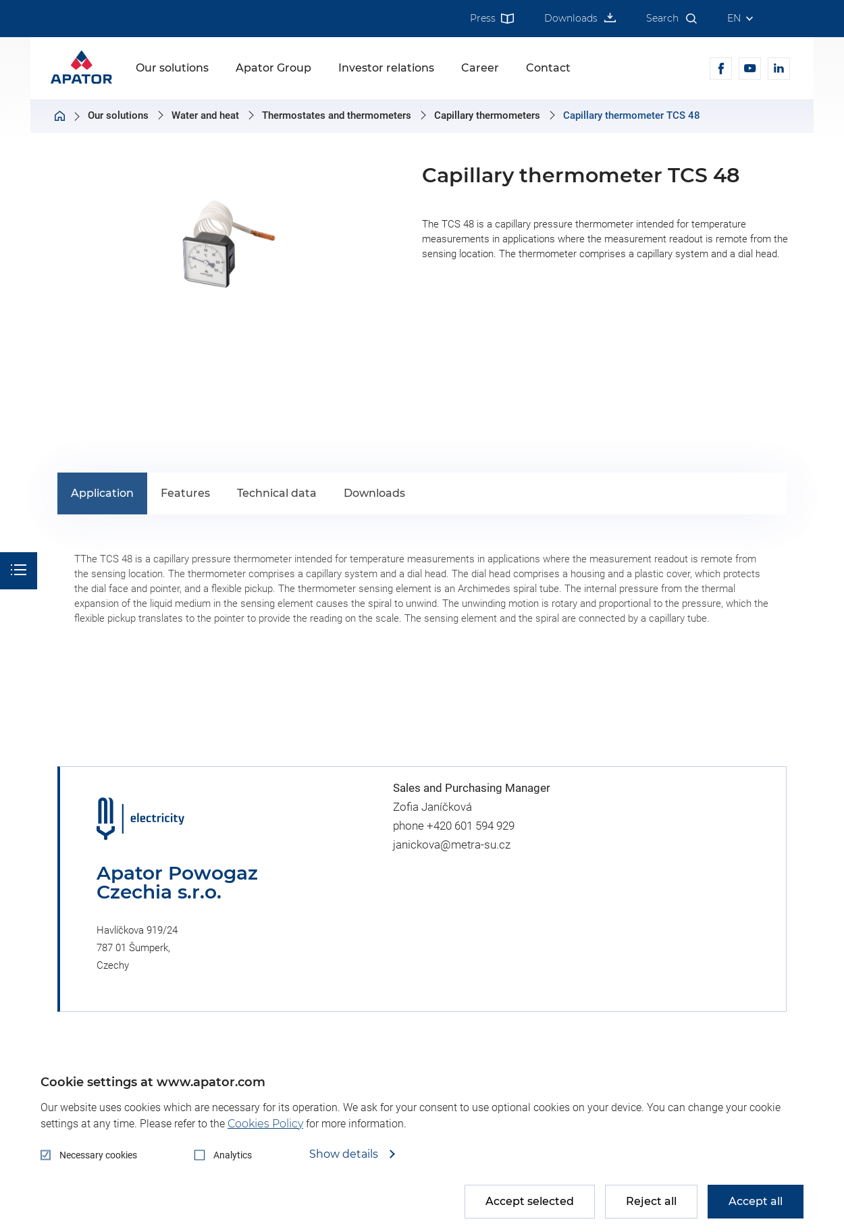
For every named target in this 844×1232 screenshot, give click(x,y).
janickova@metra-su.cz (451, 844)
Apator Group (273, 67)
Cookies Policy (265, 1123)
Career (480, 67)
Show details (345, 1154)
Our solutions (172, 67)
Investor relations (386, 67)
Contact (548, 67)
